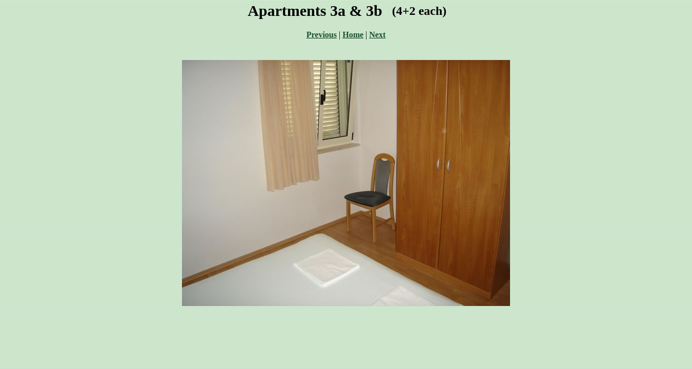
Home (352, 34)
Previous (322, 34)
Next (377, 34)
